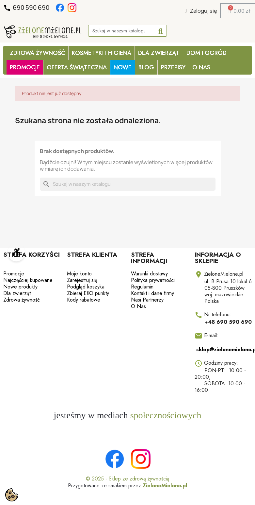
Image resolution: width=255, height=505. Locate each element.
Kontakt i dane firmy (152, 293)
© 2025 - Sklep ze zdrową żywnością (127, 478)
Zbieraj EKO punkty (88, 293)
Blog (146, 67)
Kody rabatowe (83, 300)
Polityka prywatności (153, 280)
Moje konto (79, 273)
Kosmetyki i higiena (101, 53)
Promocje (13, 273)
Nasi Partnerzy (147, 300)
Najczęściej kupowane (28, 280)
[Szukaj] (127, 184)
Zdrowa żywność (37, 53)
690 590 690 (27, 8)
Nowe (123, 67)
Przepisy (173, 67)
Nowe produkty (20, 286)
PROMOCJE (25, 67)
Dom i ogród (206, 53)
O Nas (201, 67)
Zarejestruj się (82, 280)
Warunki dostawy (149, 273)
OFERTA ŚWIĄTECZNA (77, 67)
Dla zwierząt (159, 53)
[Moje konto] (201, 10)
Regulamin (142, 286)
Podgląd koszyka (85, 286)
